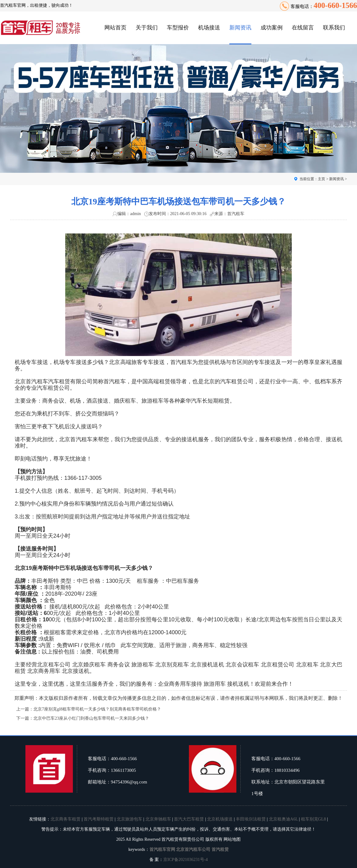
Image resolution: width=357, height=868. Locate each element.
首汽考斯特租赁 (99, 819)
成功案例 (272, 28)
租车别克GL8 (313, 819)
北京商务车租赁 (66, 819)
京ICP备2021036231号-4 (185, 859)
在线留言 (303, 28)
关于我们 (147, 28)
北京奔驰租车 (158, 819)
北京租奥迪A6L (283, 819)
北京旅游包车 (129, 819)
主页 (321, 179)
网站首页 (115, 28)
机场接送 (209, 28)
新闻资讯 (240, 28)
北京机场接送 (220, 819)
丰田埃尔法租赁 (251, 819)
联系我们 (334, 28)
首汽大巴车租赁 (189, 819)
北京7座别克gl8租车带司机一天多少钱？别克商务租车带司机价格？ (97, 709)
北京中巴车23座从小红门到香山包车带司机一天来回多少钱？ (91, 718)
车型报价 (178, 28)
